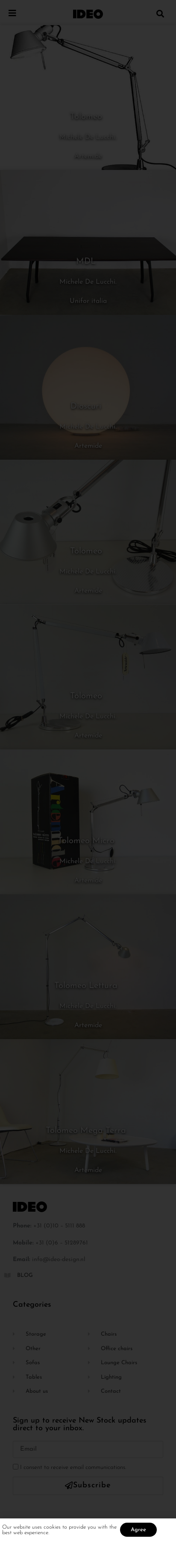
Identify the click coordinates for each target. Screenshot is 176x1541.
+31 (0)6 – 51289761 (61, 1243)
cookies (53, 1530)
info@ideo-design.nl (58, 1259)
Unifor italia (88, 301)
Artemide (88, 156)
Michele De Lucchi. (88, 137)
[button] (160, 13)
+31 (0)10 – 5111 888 (59, 1226)
